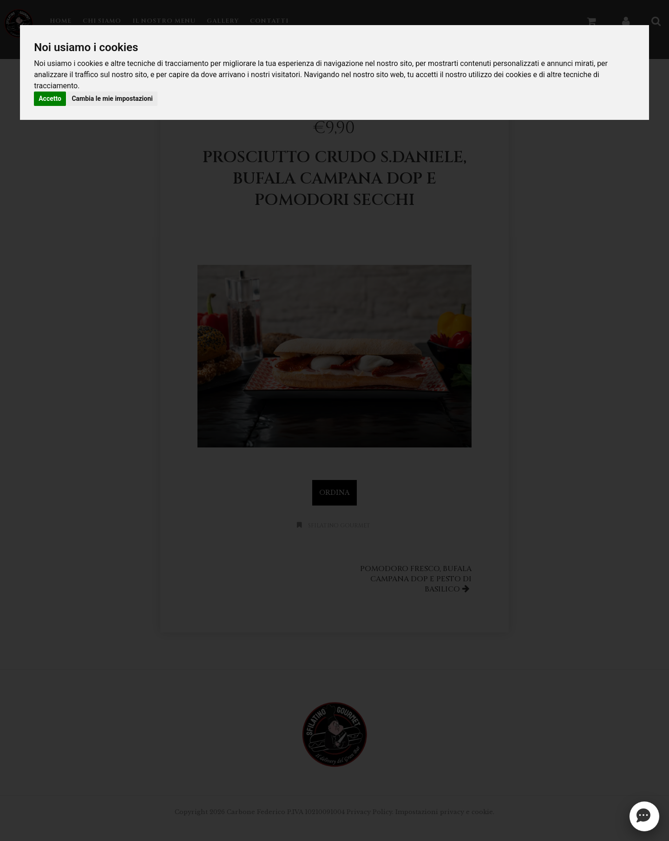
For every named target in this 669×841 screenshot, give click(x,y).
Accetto (50, 98)
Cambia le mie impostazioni (112, 98)
